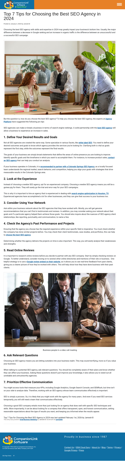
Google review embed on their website (43, 262)
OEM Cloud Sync (83, 447)
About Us (96, 447)
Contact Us (69, 447)
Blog (103, 447)
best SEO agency (104, 128)
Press (81, 450)
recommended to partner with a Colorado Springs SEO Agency (67, 166)
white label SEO (85, 143)
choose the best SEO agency (18, 235)
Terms (110, 447)
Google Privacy (70, 450)
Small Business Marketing (28, 419)
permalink (59, 419)
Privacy (118, 447)
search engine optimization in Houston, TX (90, 193)
